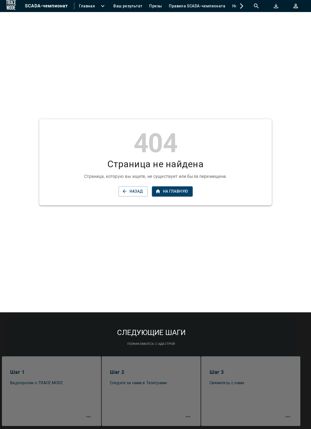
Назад (133, 191)
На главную (172, 191)
